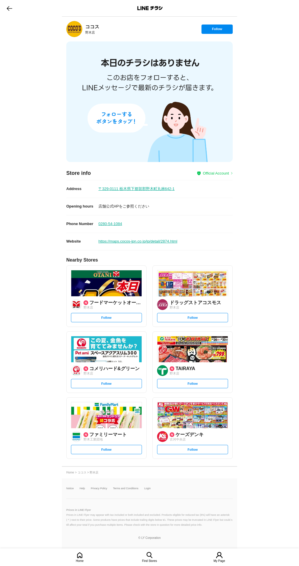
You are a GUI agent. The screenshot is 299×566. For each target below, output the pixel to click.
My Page (219, 560)
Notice (70, 488)
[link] (74, 29)
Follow (217, 30)
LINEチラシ (150, 8)
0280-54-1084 (110, 224)
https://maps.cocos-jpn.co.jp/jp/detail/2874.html (137, 241)
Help (82, 488)
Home (80, 560)
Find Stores (149, 560)
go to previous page (9, 8)
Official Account (216, 173)
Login (147, 488)
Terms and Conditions (125, 488)
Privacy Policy (99, 488)
